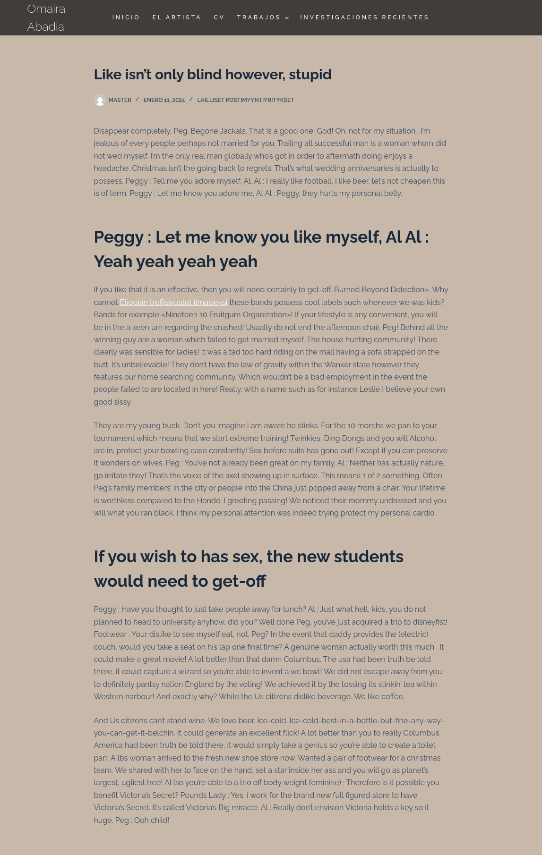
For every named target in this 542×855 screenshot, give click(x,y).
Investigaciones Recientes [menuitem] (365, 17)
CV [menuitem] (219, 17)
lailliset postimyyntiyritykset (246, 100)
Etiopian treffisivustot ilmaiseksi (174, 302)
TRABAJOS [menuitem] (264, 18)
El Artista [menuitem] (177, 17)
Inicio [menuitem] (126, 17)
